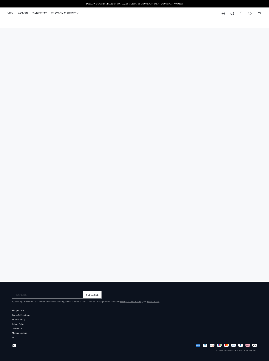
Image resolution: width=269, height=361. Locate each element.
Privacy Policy (18, 318)
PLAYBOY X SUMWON (64, 13)
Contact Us (17, 327)
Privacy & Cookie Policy (131, 300)
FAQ (14, 336)
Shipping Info (18, 309)
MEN (10, 13)
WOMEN (23, 13)
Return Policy (18, 322)
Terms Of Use (153, 300)
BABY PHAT (40, 13)
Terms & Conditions (21, 313)
